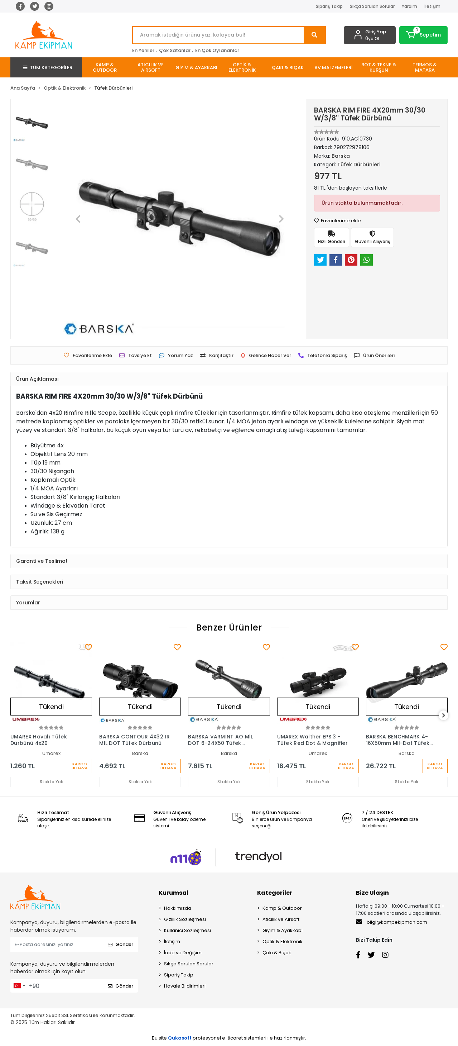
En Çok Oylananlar (217, 50)
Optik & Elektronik (282, 941)
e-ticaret (232, 1038)
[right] (447, 715)
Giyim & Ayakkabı (282, 930)
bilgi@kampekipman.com (391, 922)
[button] (423, 35)
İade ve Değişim (183, 953)
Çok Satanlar (175, 50)
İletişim (432, 6)
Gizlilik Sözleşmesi (185, 919)
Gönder (120, 944)
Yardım (409, 6)
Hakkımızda (177, 908)
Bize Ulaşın (372, 893)
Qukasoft (180, 1038)
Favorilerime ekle (337, 220)
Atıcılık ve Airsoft (280, 919)
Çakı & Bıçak (276, 953)
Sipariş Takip (329, 6)
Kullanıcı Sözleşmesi (187, 930)
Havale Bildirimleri (185, 986)
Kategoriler (274, 893)
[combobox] (19, 986)
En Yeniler (143, 50)
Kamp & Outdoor (282, 908)
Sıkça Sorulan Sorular (372, 6)
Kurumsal (173, 893)
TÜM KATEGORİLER (47, 67)
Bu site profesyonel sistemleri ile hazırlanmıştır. (229, 1038)
